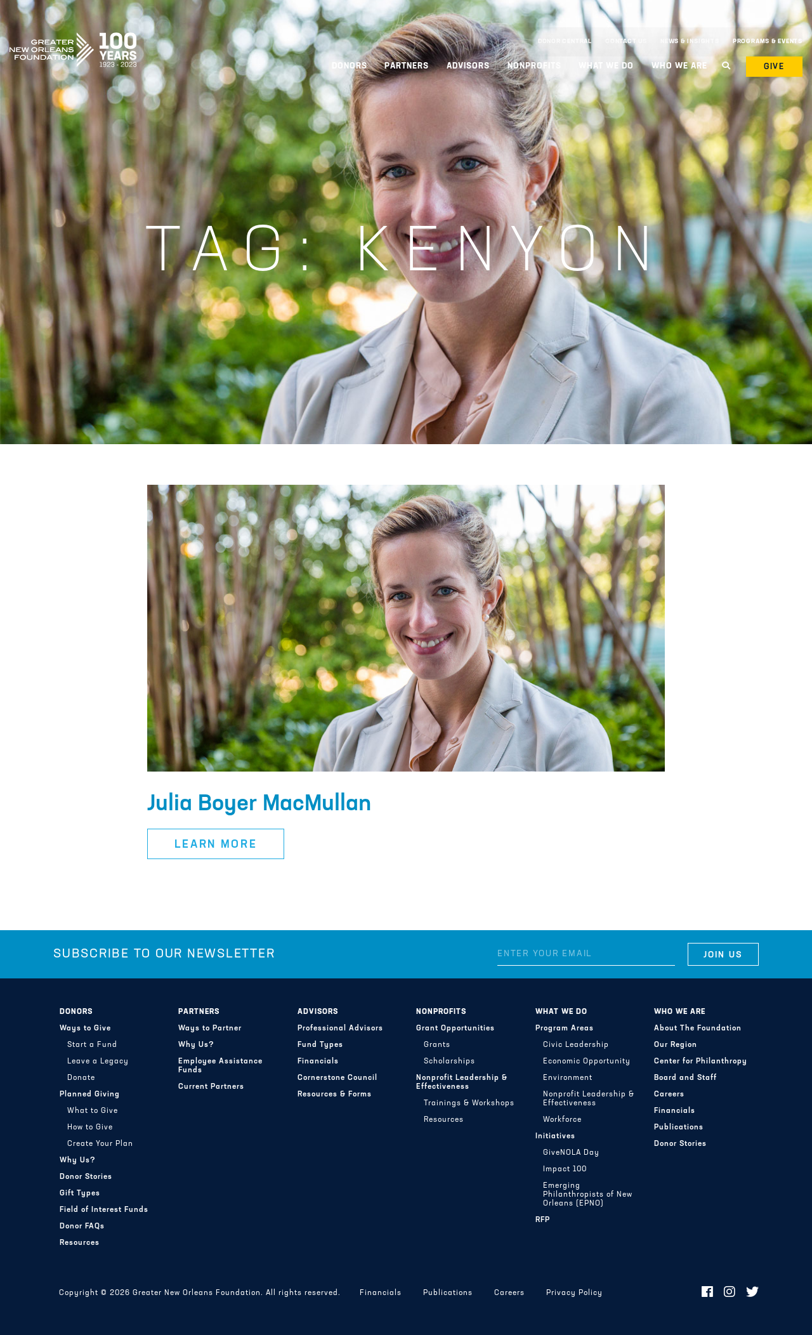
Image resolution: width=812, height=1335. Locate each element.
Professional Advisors (340, 1028)
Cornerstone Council (337, 1078)
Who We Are (679, 66)
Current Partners (211, 1087)
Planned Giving (90, 1094)
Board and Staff (685, 1078)
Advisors (468, 66)
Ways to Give (85, 1028)
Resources (80, 1243)
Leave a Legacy (98, 1061)
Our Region (675, 1045)
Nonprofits (534, 66)
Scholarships (449, 1061)
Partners (406, 66)
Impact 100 (565, 1169)
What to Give (92, 1111)
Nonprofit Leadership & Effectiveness (462, 1082)
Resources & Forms (335, 1094)
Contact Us (626, 41)
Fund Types (320, 1045)
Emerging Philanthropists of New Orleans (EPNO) (587, 1194)
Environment (568, 1078)
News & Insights (689, 41)
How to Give (90, 1127)
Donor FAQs (82, 1226)
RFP (542, 1220)
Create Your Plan (100, 1144)
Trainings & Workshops (469, 1103)
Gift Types (80, 1193)
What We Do (606, 66)
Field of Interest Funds (104, 1210)
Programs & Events (767, 41)
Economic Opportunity (587, 1061)
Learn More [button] (216, 845)
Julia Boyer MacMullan (259, 804)
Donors (349, 66)
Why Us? (78, 1160)
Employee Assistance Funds (220, 1066)
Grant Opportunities (455, 1028)
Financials (318, 1061)
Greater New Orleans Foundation (73, 38)
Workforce (562, 1120)
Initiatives (555, 1136)
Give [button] (774, 67)
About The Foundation (698, 1028)
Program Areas (564, 1028)
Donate (81, 1078)
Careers (669, 1094)
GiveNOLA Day (571, 1153)
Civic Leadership (576, 1045)
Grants (437, 1045)
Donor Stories (86, 1177)
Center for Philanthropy (700, 1061)
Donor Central (565, 41)
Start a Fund (92, 1045)
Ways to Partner (210, 1028)
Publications (679, 1127)
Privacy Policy (574, 1293)
